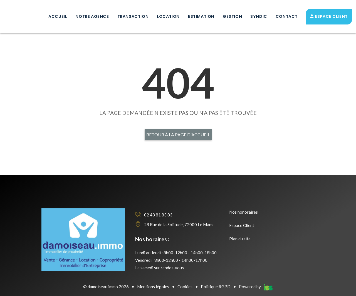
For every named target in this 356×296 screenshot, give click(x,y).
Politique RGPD (216, 286)
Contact (287, 16)
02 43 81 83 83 (153, 214)
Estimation (201, 16)
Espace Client (329, 16)
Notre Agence (92, 16)
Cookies (184, 286)
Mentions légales (153, 286)
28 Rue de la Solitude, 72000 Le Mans (174, 224)
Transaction (133, 16)
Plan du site (240, 238)
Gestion (232, 16)
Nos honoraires (243, 211)
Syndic (258, 16)
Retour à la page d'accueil (178, 134)
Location (168, 16)
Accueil (57, 16)
